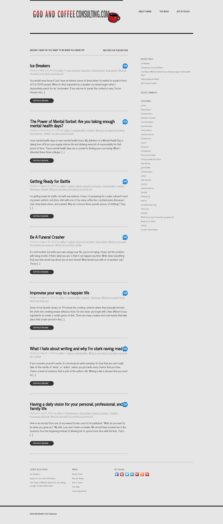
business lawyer (147, 121)
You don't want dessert (62, 133)
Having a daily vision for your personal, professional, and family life (76, 406)
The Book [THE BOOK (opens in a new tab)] (164, 11)
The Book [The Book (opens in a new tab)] (76, 486)
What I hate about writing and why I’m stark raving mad (76, 348)
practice (90, 130)
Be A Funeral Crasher (47, 236)
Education (86, 70)
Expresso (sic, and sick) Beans (152, 67)
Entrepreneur (98, 70)
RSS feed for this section (115, 50)
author (72, 186)
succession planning (39, 416)
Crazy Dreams (73, 70)
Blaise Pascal (146, 109)
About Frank (145, 11)
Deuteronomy (146, 138)
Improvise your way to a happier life (59, 292)
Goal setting (111, 70)
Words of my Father (64, 245)
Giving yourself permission (88, 186)
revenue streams (100, 413)
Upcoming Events (79, 491)
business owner (146, 126)
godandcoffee (79, 130)
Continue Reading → (42, 100)
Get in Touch (183, 11)
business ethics (146, 113)
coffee (60, 70)
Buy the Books (78, 478)
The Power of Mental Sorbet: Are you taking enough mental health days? (72, 123)
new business (146, 179)
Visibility (44, 189)
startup (143, 200)
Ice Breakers (40, 65)
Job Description (146, 171)
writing (47, 133)
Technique (35, 189)
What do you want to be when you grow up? (71, 189)
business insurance (148, 117)
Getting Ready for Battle (50, 181)
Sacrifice (114, 413)
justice (143, 175)
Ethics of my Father (85, 242)
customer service (147, 134)
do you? (144, 142)
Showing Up (145, 196)
